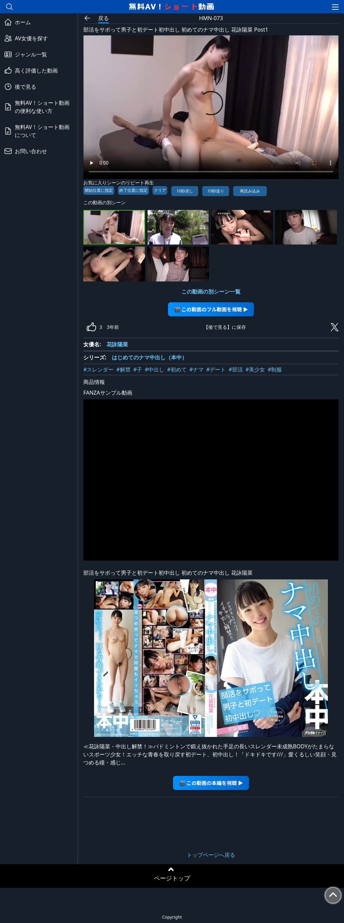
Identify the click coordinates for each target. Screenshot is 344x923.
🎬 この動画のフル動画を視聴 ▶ (211, 309)
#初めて (176, 369)
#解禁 (123, 369)
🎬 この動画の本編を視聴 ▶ (211, 782)
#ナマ (196, 369)
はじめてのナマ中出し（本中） (149, 357)
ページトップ (172, 878)
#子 (137, 369)
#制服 (275, 369)
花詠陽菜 (117, 344)
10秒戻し (184, 191)
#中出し (154, 369)
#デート (216, 369)
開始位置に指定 (99, 190)
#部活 (235, 369)
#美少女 (255, 369)
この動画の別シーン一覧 (211, 291)
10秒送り (215, 191)
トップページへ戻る (211, 855)
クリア (160, 190)
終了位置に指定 (133, 190)
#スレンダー (98, 369)
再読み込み (250, 191)
